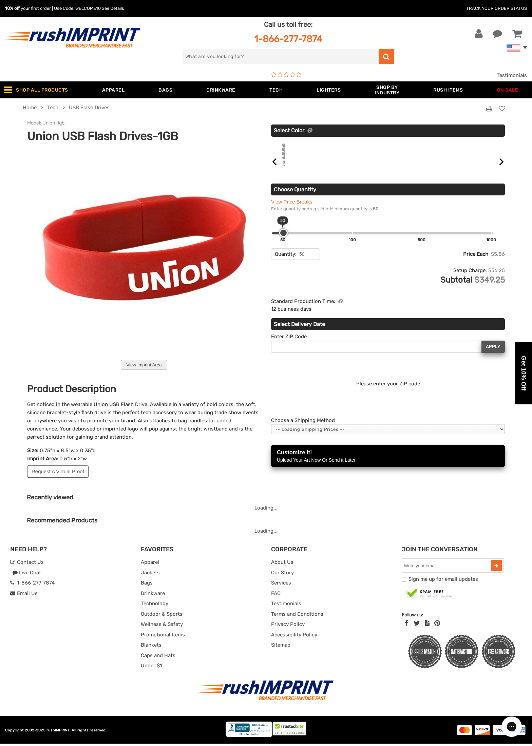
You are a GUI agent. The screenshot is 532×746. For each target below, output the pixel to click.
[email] (447, 567)
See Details (113, 8)
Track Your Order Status (496, 8)
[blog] (427, 625)
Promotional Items (163, 637)
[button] (523, 373)
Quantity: (286, 262)
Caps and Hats (158, 658)
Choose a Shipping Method (303, 428)
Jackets (150, 575)
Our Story (282, 575)
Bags (147, 585)
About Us (282, 564)
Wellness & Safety (162, 627)
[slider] (283, 240)
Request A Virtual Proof (58, 471)
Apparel (150, 564)
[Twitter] (417, 625)
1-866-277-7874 (288, 38)
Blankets (151, 647)
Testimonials (512, 75)
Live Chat (26, 575)
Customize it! (388, 464)
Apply (493, 354)
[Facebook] (406, 625)
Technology (154, 606)
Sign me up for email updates (443, 581)
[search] (281, 56)
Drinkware (153, 596)
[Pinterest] (437, 625)
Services (281, 585)
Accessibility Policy (294, 637)
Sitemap (280, 647)
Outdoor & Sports (162, 616)
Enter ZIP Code (289, 344)
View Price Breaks (291, 209)
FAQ (276, 596)
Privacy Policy (288, 627)
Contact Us (27, 564)
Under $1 (151, 668)
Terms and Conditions (297, 616)
